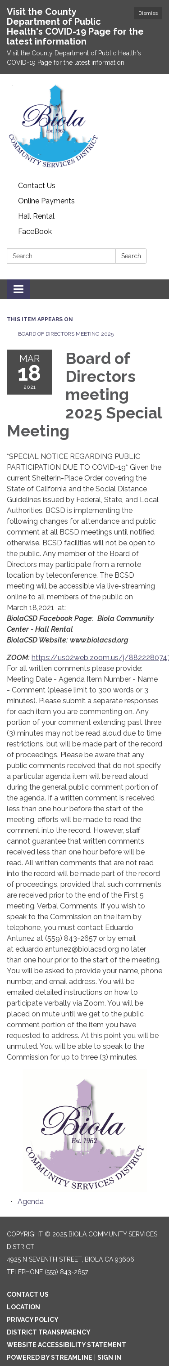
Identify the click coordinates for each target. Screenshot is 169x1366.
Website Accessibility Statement (66, 1344)
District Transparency (49, 1332)
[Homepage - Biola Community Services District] (84, 126)
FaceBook (35, 231)
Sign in (109, 1357)
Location (23, 1307)
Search (131, 256)
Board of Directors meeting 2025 (66, 334)
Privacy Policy (33, 1319)
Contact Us (36, 185)
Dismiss (148, 13)
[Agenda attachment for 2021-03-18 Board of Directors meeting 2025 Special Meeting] (31, 1201)
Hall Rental (36, 216)
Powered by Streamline (49, 1357)
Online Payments (46, 201)
